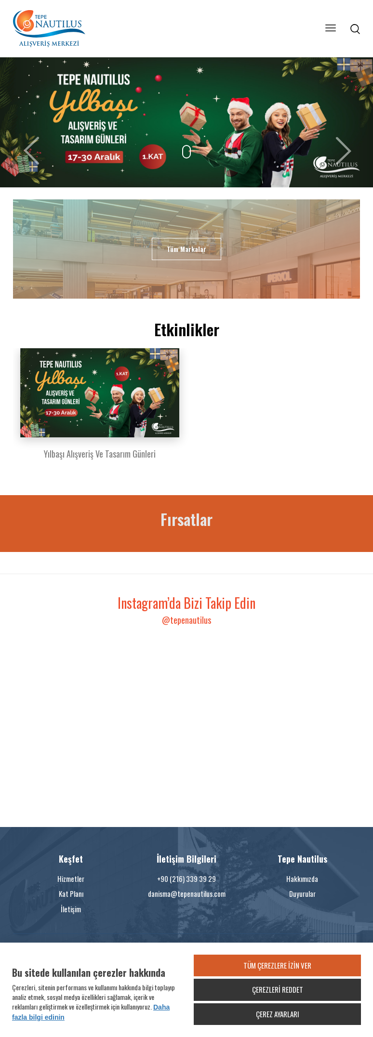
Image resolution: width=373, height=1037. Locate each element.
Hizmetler (70, 878)
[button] (28, 122)
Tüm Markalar (186, 249)
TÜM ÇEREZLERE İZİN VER (277, 965)
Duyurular (302, 893)
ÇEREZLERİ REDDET (277, 989)
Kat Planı (71, 893)
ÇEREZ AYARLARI (277, 1014)
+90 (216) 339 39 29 (186, 878)
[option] (99, 409)
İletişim (71, 909)
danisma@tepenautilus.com (187, 893)
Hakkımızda (302, 878)
